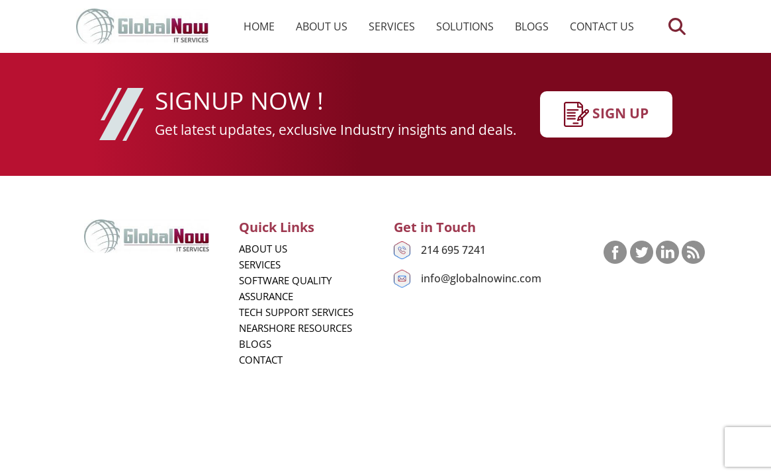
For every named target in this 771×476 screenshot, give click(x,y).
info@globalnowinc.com (481, 278)
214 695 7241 (453, 250)
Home (259, 26)
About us (321, 26)
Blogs (532, 26)
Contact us (602, 26)
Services (392, 26)
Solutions (465, 26)
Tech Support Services (296, 312)
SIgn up (606, 114)
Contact (261, 359)
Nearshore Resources (295, 328)
